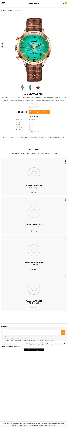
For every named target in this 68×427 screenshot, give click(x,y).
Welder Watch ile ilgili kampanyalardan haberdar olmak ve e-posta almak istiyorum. (29, 340)
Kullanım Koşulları (10, 338)
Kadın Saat (11, 10)
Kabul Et (29, 350)
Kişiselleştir (38, 350)
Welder (34, 3)
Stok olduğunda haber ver (39, 112)
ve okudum (18, 338)
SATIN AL (34, 193)
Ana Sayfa (4, 10)
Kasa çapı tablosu (34, 107)
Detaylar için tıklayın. (51, 425)
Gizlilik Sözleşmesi (22, 338)
